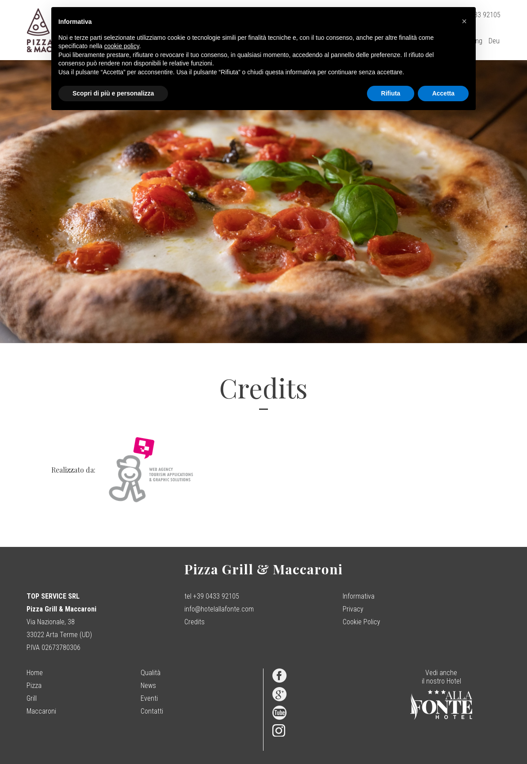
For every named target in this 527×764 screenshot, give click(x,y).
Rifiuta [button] (391, 93)
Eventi (149, 698)
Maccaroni (41, 711)
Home (35, 672)
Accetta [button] (443, 93)
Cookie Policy (361, 622)
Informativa (358, 596)
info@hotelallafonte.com (219, 609)
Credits (194, 622)
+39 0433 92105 (216, 596)
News (148, 685)
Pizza (34, 685)
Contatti (152, 711)
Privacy (353, 609)
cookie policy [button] (121, 46)
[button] (464, 21)
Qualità (150, 672)
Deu (494, 41)
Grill (32, 698)
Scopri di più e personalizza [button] (113, 93)
